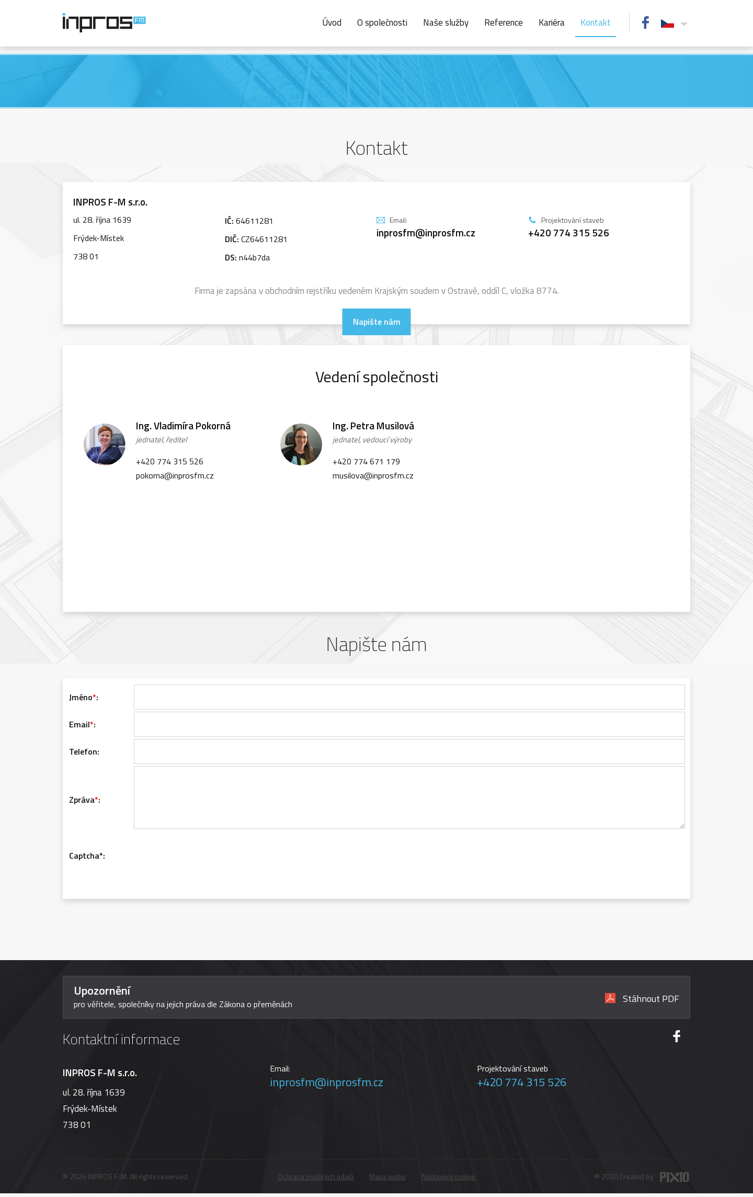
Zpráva (82, 805)
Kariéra (552, 22)
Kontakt (595, 22)
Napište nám (377, 321)
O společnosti (382, 22)
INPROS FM (104, 22)
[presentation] (213, 866)
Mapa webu (387, 1180)
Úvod (331, 22)
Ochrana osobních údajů (315, 1180)
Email (79, 724)
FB (645, 22)
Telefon (83, 751)
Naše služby (446, 22)
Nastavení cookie (448, 1180)
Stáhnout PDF (642, 1001)
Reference (503, 22)
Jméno (81, 697)
